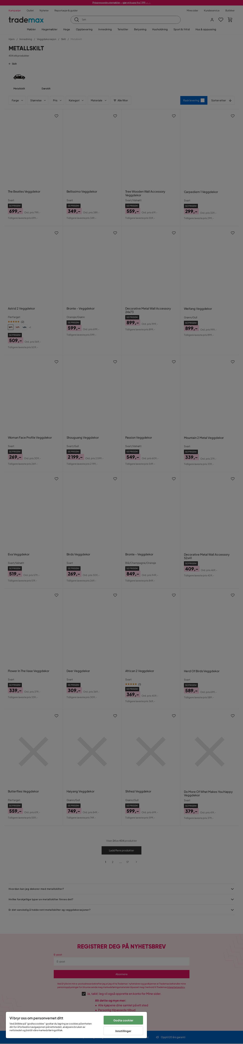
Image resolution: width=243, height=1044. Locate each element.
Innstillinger (123, 1031)
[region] (76, 1025)
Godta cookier (123, 1020)
